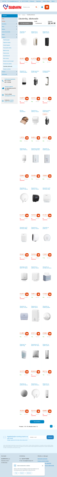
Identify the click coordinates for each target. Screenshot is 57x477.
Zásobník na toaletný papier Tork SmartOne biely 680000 (46, 308)
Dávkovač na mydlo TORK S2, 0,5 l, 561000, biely (24, 149)
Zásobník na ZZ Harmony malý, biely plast (46, 189)
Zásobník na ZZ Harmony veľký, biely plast (23, 228)
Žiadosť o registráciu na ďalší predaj (46, 465)
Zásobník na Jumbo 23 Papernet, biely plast (46, 229)
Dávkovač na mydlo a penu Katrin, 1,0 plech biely (46, 385)
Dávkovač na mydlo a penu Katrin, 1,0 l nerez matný (47, 346)
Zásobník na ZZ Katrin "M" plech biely (24, 268)
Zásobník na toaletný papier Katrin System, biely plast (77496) (24, 72)
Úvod (5, 1)
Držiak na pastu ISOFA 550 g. (46, 111)
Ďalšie (53, 1)
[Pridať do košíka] (27, 59)
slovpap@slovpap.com (14, 1)
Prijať (16, 473)
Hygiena (23, 14)
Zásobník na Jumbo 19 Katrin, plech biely (24, 189)
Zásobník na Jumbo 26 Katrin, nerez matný (24, 385)
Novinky (3, 21)
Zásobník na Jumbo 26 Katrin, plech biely (35, 385)
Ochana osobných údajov (43, 461)
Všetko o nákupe (46, 1)
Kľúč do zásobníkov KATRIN (22, 111)
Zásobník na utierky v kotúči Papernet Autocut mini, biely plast (24, 308)
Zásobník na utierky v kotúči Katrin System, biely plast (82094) (35, 229)
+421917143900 (25, 1)
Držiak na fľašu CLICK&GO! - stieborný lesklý (46, 72)
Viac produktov (37, 421)
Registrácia (38, 1)
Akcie (3, 18)
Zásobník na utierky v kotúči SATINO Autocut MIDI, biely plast (35, 112)
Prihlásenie (32, 1)
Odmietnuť (29, 473)
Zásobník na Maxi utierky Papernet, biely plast (35, 149)
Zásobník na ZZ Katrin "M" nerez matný (35, 345)
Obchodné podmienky (42, 458)
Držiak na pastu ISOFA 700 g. (35, 71)
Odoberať (50, 437)
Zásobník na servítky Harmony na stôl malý (47, 268)
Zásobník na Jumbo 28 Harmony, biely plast (23, 33)
